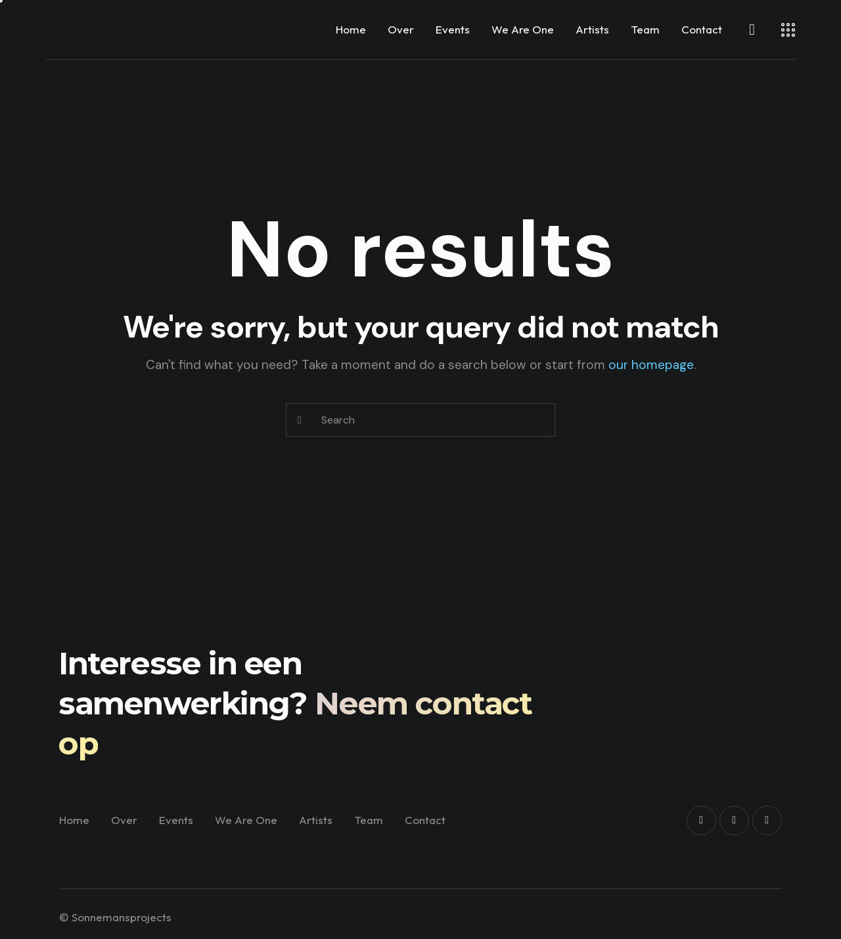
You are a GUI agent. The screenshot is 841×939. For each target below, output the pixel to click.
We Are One (522, 29)
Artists (592, 29)
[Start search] (299, 420)
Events (453, 29)
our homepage (651, 365)
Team (645, 29)
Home (351, 29)
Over (401, 29)
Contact (701, 29)
